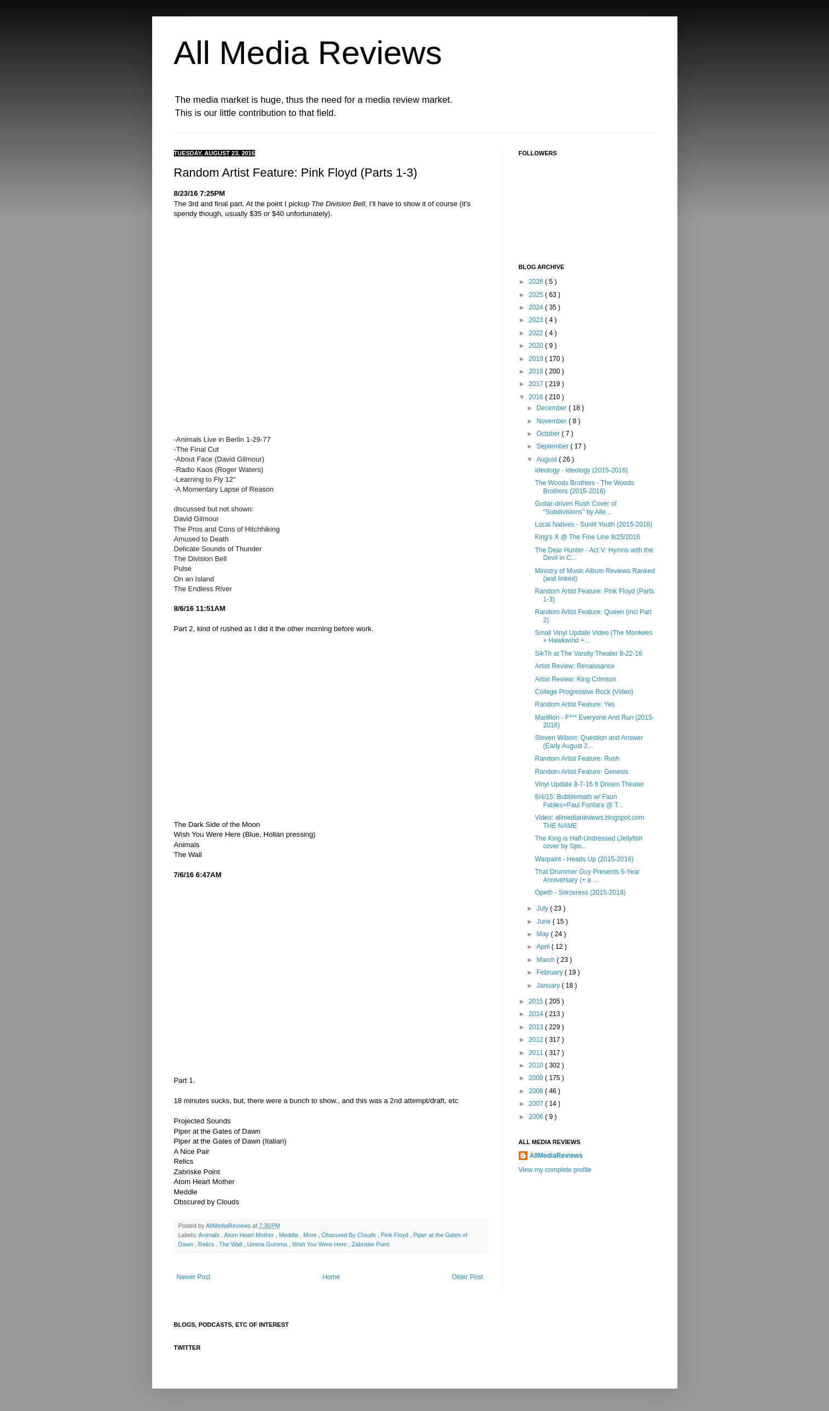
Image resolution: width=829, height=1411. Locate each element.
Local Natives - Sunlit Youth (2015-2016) (593, 524)
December (552, 408)
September (553, 446)
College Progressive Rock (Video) (584, 692)
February (550, 972)
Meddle (289, 1235)
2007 (537, 1103)
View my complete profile (555, 1170)
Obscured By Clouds (350, 1235)
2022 (537, 333)
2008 (537, 1091)
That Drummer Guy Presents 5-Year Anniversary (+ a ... (587, 875)
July (543, 908)
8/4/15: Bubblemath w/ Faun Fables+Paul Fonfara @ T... (579, 800)
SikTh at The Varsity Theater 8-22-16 (588, 653)
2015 (537, 1001)
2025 (537, 295)
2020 (537, 345)
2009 (537, 1078)
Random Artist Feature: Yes (574, 704)
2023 (537, 320)
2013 (537, 1027)
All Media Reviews (308, 52)
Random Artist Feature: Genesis (581, 772)
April (543, 947)
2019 (537, 359)
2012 (537, 1039)
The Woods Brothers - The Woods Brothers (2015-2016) (584, 486)
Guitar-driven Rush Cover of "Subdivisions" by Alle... (575, 507)
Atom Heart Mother (250, 1235)
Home (331, 1277)
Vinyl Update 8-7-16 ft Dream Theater (589, 784)
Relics (207, 1244)
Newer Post (194, 1277)
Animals (210, 1235)
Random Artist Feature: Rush (577, 758)
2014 (537, 1014)
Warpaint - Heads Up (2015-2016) (584, 859)
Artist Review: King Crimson (575, 679)
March (546, 960)
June (544, 921)
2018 (537, 371)
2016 (537, 397)
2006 (537, 1117)
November (552, 421)
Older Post (467, 1277)
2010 (537, 1065)
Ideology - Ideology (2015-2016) (581, 470)
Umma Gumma (268, 1244)
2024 (537, 307)
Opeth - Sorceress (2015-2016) (580, 892)
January (548, 985)
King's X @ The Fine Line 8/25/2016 (587, 537)
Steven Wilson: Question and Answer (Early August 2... (588, 741)
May (543, 934)
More (310, 1235)
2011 (537, 1053)
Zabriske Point (371, 1244)
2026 (537, 281)
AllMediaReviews (229, 1225)
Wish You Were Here (320, 1244)
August (547, 459)
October (548, 434)
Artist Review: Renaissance (574, 666)
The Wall (231, 1244)
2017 (537, 384)
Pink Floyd (395, 1235)
